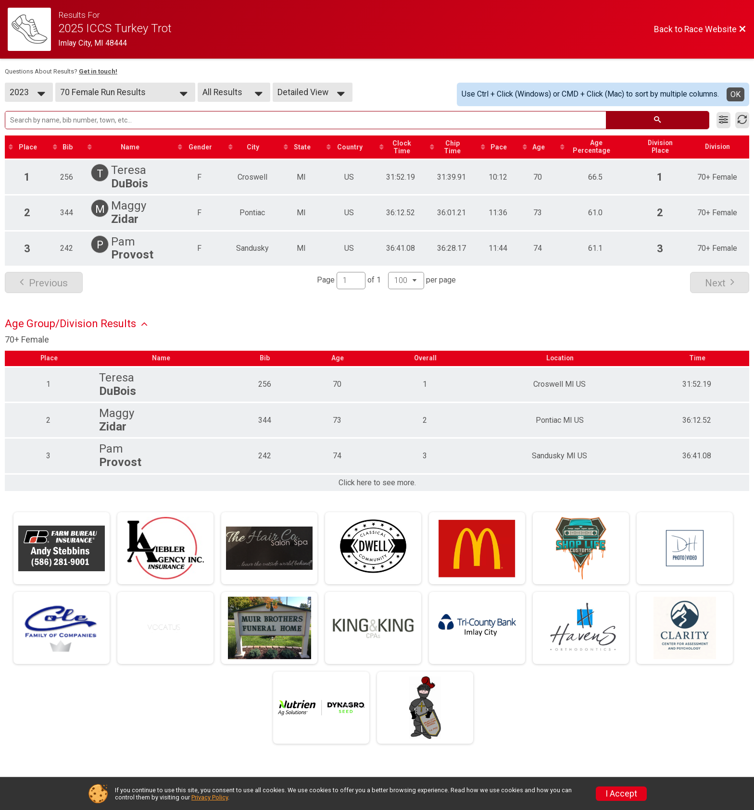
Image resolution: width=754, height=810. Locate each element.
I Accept (621, 793)
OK (735, 94)
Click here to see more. (377, 483)
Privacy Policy (209, 797)
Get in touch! (98, 71)
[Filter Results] (723, 120)
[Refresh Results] (742, 120)
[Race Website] (33, 29)
